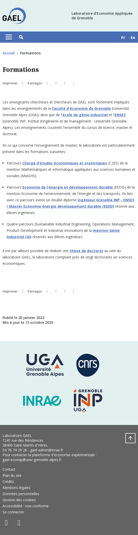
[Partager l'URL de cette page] (74, 83)
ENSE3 (120, 114)
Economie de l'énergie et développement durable (67, 187)
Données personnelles (21, 493)
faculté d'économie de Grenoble (81, 108)
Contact (9, 469)
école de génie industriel (85, 114)
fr (123, 37)
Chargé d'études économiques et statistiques (64, 163)
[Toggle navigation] (9, 37)
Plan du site (12, 475)
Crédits (8, 481)
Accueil (9, 53)
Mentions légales (16, 487)
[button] (21, 37)
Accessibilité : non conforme (26, 505)
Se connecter (13, 512)
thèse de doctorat (86, 250)
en (133, 37)
